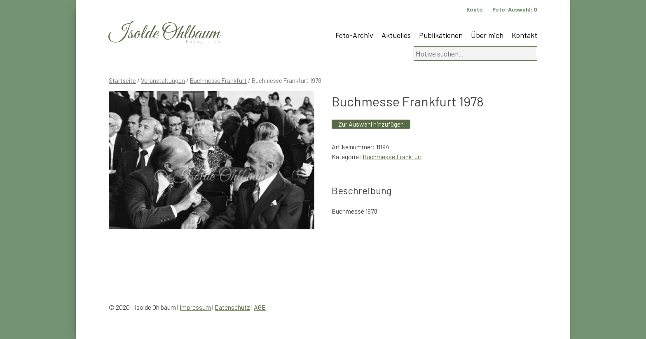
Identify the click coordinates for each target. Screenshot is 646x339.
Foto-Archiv (354, 35)
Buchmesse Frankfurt (218, 80)
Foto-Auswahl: (514, 9)
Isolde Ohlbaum (164, 34)
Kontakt (524, 35)
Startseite (122, 80)
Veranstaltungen (163, 80)
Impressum (195, 307)
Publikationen (441, 35)
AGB (260, 307)
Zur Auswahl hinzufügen (371, 124)
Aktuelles (396, 35)
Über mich (487, 35)
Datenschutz (232, 307)
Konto (474, 9)
